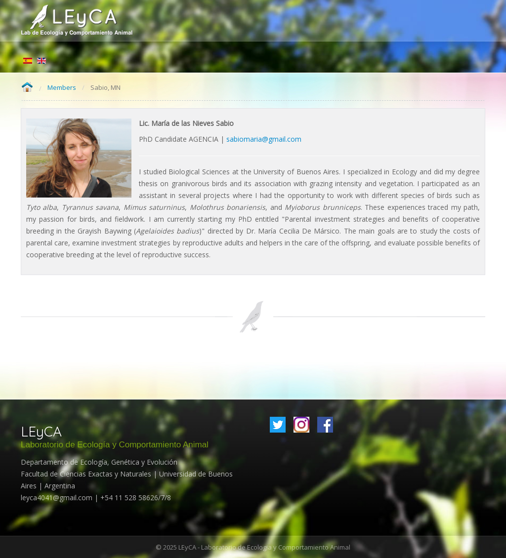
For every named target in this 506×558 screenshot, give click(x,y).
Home (27, 87)
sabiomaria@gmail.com (263, 139)
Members (61, 87)
